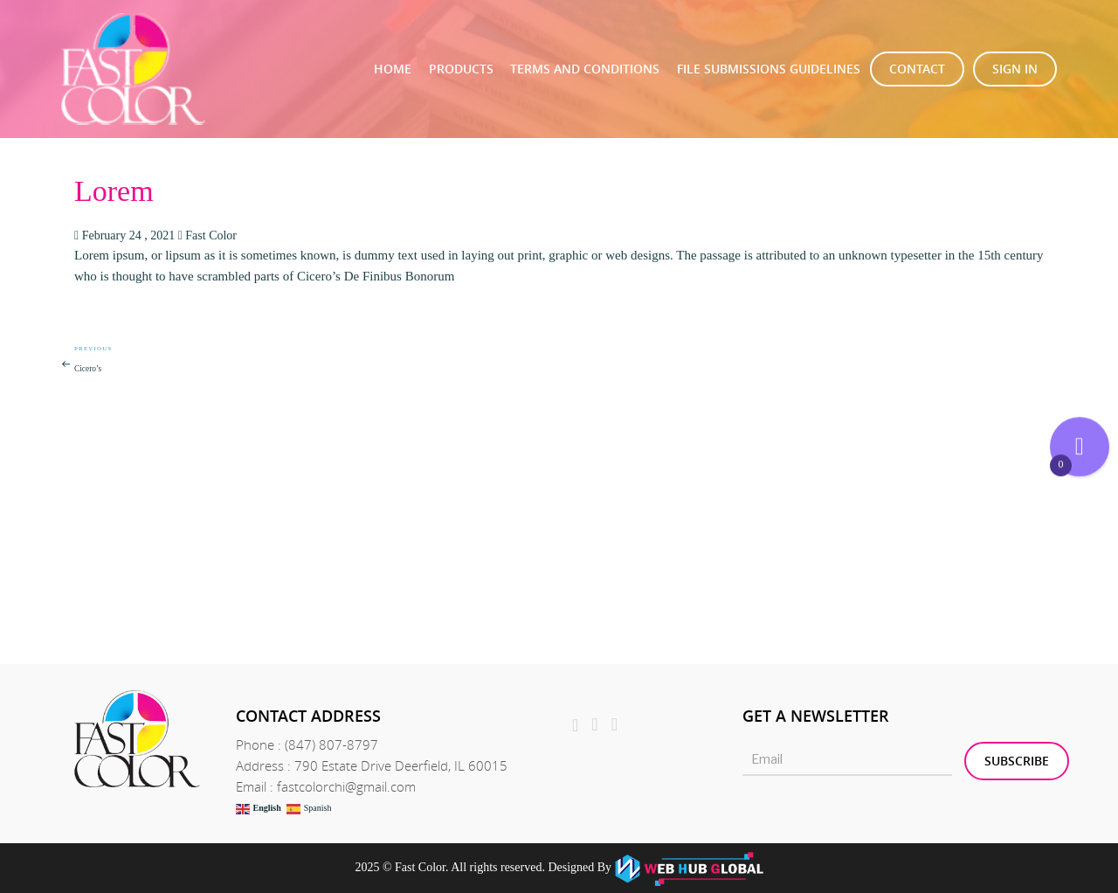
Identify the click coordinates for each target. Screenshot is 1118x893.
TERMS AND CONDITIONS (584, 68)
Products (461, 68)
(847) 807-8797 (331, 744)
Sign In (1015, 68)
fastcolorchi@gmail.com (346, 786)
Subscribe (1016, 760)
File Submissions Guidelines (768, 68)
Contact (917, 68)
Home (392, 68)
